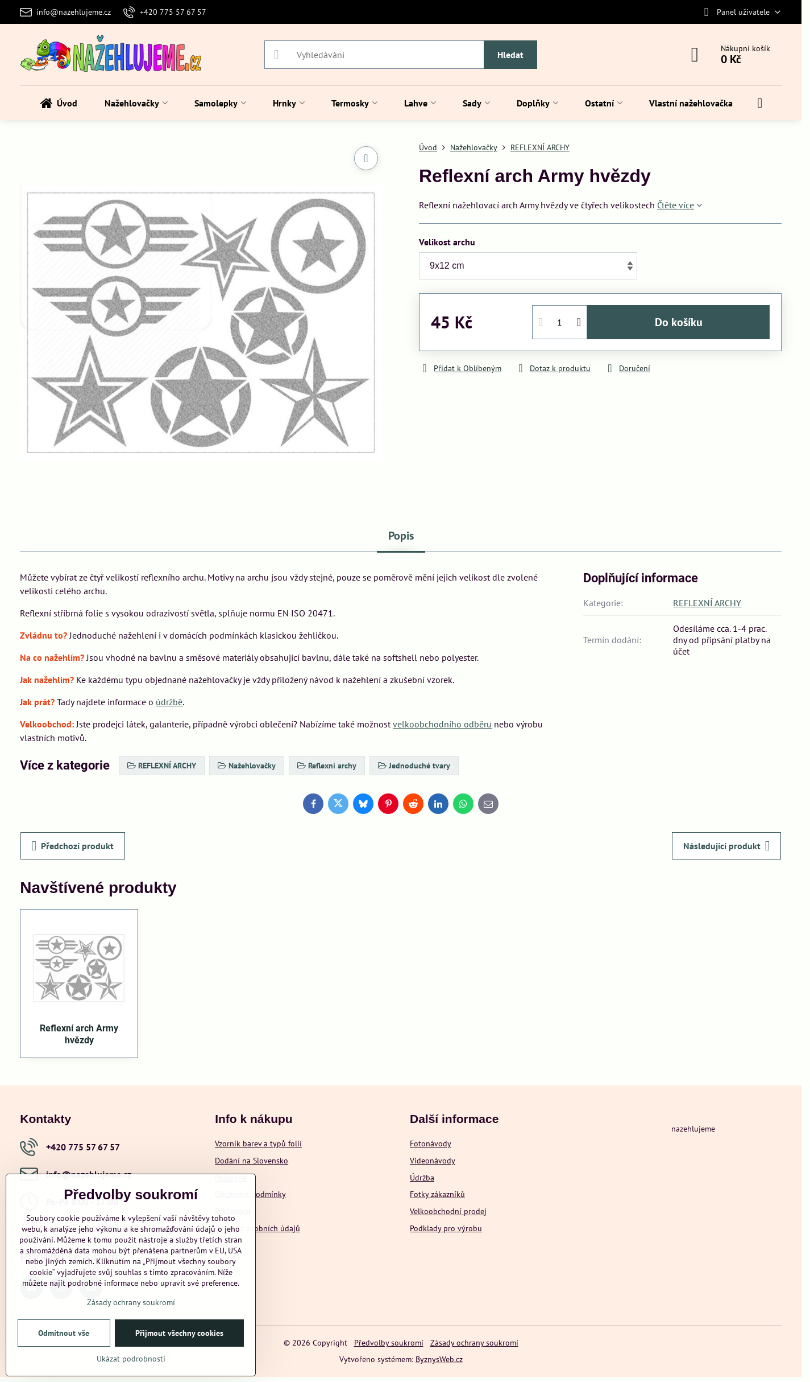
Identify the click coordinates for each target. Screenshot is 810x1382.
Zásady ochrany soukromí (474, 1343)
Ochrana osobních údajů (257, 1228)
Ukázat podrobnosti (131, 1359)
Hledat (510, 54)
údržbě (169, 702)
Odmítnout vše (63, 1333)
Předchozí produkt (73, 846)
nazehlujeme (693, 1129)
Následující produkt (726, 846)
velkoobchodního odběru (442, 724)
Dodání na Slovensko (251, 1160)
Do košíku (679, 322)
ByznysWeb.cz (439, 1359)
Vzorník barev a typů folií (258, 1143)
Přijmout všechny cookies (179, 1333)
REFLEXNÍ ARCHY (707, 602)
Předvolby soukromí (388, 1343)
